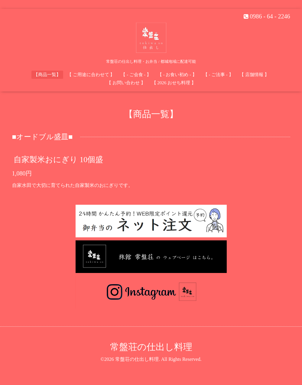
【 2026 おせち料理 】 (174, 82)
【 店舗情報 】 (254, 74)
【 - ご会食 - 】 (136, 74)
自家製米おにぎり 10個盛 (58, 159)
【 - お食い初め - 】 (177, 74)
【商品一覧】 (47, 74)
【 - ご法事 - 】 (218, 74)
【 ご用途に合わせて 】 (91, 74)
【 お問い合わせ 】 (126, 82)
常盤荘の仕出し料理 (151, 347)
